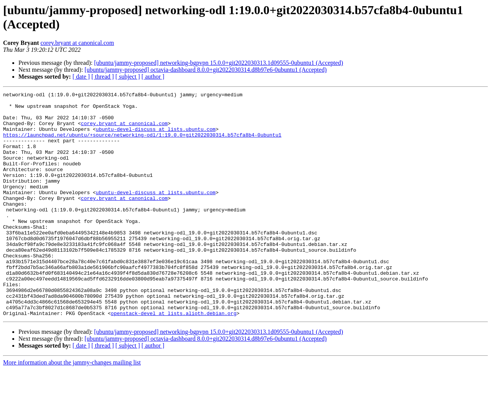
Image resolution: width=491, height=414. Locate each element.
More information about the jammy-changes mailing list (72, 407)
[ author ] (153, 76)
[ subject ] (127, 76)
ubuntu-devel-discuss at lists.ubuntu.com (156, 137)
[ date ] (81, 76)
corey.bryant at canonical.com (77, 43)
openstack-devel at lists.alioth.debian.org (174, 358)
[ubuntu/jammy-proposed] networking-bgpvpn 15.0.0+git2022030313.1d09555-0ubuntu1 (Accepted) (218, 62)
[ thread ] (102, 76)
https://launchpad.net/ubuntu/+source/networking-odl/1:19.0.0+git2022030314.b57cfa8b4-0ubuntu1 (142, 143)
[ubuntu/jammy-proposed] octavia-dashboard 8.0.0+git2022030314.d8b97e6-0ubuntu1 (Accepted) (205, 69)
